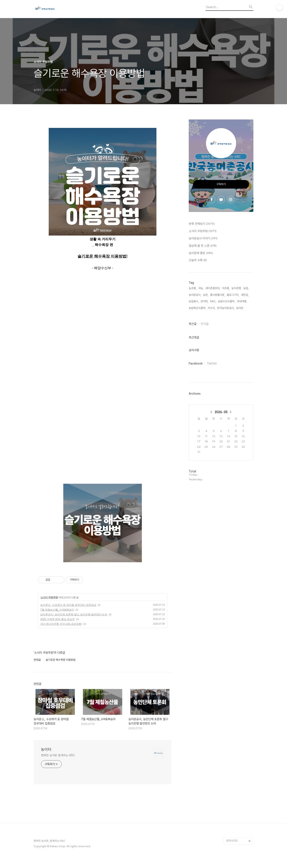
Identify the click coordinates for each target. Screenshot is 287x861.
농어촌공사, (195, 294)
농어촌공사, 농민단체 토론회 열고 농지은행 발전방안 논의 (73, 614)
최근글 (193, 324)
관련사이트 (232, 840)
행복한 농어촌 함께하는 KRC (58, 755)
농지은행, (236, 288)
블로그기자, (233, 294)
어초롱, (226, 288)
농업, (246, 288)
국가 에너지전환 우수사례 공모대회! (61, 623)
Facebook (196, 363)
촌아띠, (204, 301)
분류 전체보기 (202, 224)
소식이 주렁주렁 (49, 597)
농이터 (46, 749)
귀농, (201, 288)
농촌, (205, 294)
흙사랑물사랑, (217, 294)
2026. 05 (221, 412)
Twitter (212, 363)
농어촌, (240, 308)
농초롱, (193, 288)
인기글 (205, 324)
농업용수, (194, 301)
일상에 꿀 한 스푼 (203, 246)
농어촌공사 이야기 (203, 238)
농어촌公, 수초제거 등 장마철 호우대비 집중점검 (68, 605)
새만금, (245, 294)
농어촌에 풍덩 (201, 253)
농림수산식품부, (226, 301)
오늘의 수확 (198, 260)
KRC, (213, 301)
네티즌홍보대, (212, 288)
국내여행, (242, 301)
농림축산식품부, (197, 308)
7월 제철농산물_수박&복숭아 (57, 609)
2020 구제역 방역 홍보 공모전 (57, 619)
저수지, (211, 308)
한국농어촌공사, (225, 308)
